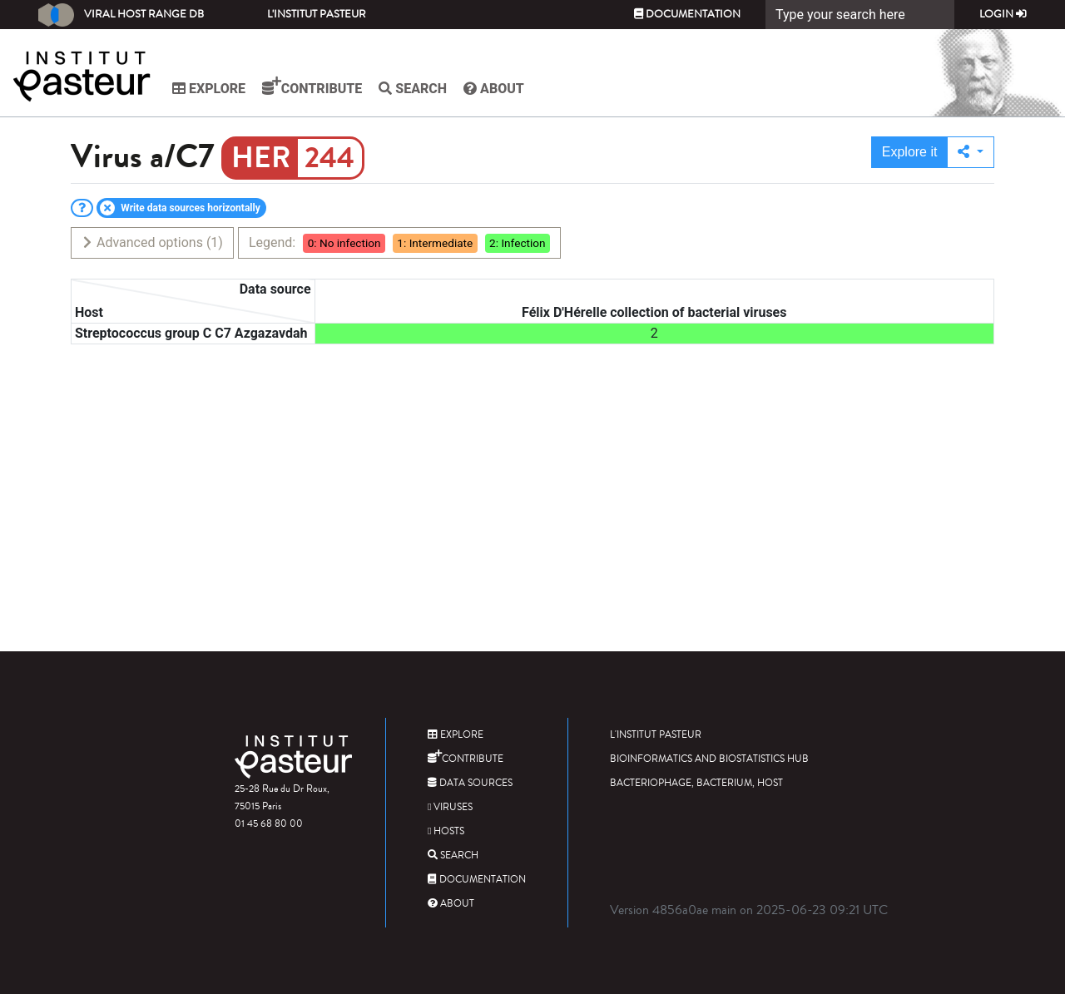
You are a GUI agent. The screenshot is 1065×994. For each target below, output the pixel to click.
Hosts (446, 831)
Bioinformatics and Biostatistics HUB (709, 759)
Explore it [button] (910, 152)
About (493, 88)
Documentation (687, 14)
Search (413, 88)
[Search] (859, 14)
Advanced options (152, 242)
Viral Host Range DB (121, 15)
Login (1003, 14)
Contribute (312, 86)
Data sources (470, 783)
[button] (970, 152)
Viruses (450, 807)
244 (329, 158)
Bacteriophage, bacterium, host (696, 783)
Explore (208, 88)
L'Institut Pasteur (316, 14)
